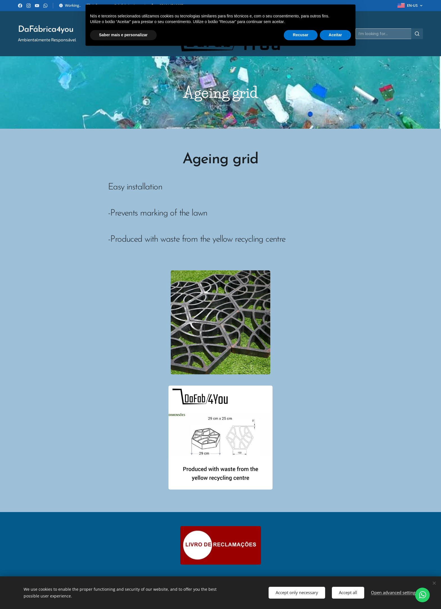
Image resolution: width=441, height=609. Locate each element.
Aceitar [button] (335, 35)
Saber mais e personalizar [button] (123, 35)
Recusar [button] (300, 35)
